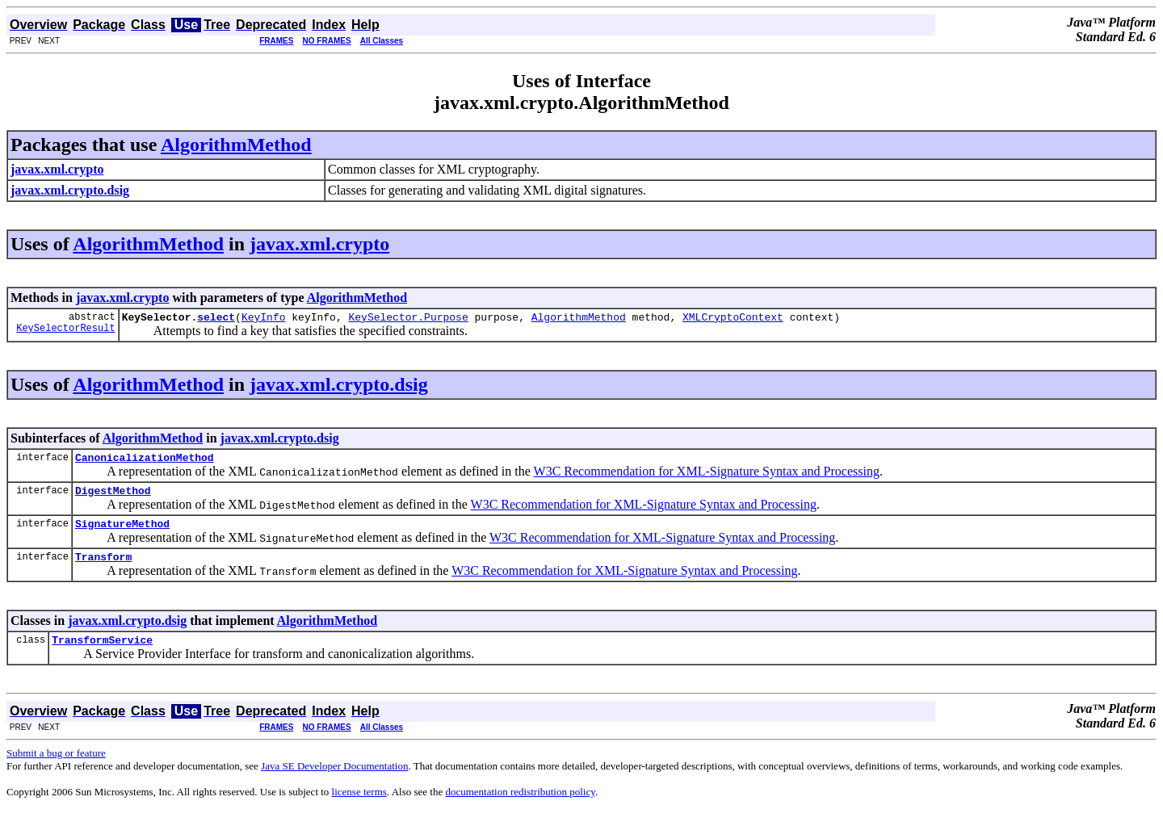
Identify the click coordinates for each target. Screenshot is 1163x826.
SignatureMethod (122, 533)
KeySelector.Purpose (408, 319)
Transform (103, 568)
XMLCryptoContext (732, 319)
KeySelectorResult (65, 332)
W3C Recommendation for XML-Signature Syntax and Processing (707, 476)
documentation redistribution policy (519, 806)
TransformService (102, 654)
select (216, 319)
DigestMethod (113, 497)
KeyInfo (263, 319)
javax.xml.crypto (319, 243)
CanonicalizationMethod (144, 462)
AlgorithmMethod (236, 144)
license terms (359, 806)
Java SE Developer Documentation (334, 780)
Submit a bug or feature (56, 767)
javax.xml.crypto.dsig (339, 386)
